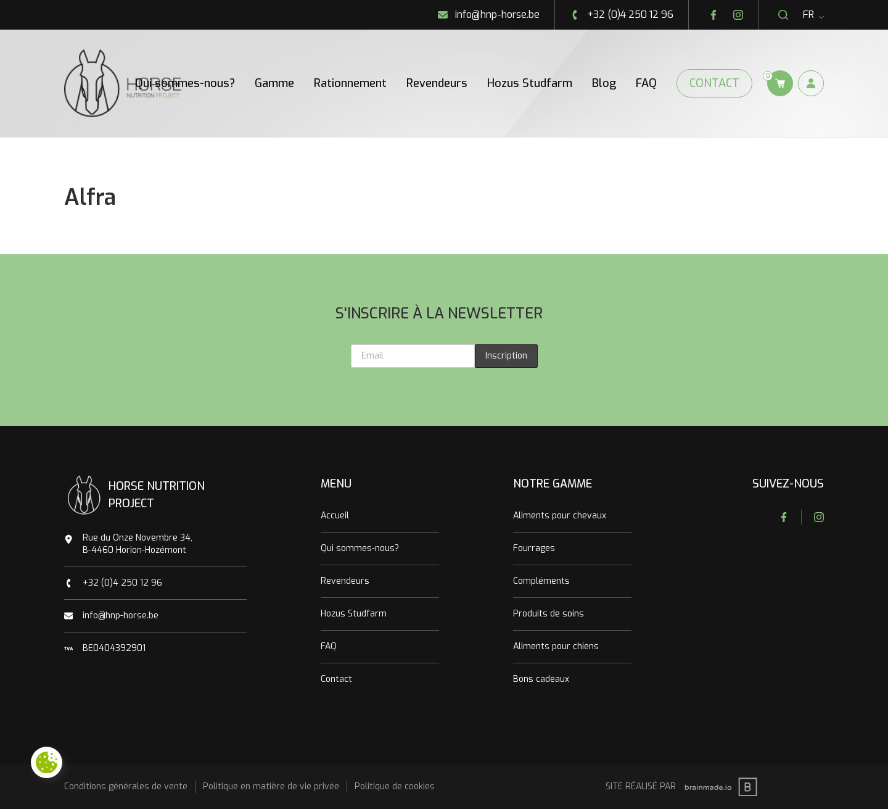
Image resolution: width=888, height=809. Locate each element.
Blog (604, 83)
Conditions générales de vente (125, 786)
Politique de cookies (395, 786)
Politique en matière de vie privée (271, 786)
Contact (714, 83)
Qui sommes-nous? (185, 83)
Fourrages (534, 548)
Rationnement (350, 83)
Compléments (541, 581)
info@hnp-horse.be (120, 615)
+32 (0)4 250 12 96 (122, 583)
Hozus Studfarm (529, 83)
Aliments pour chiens (556, 646)
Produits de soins (548, 614)
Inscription (506, 356)
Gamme (274, 83)
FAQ (646, 83)
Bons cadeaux (541, 679)
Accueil (335, 515)
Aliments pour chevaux (559, 515)
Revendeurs (436, 83)
